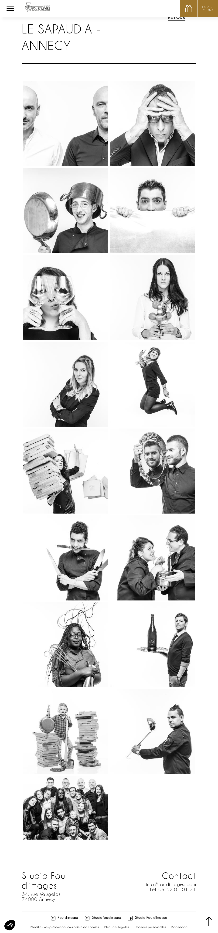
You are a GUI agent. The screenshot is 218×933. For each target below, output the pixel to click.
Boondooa (179, 927)
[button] (9, 925)
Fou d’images (64, 917)
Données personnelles (150, 927)
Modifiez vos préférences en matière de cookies (65, 927)
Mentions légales (116, 927)
